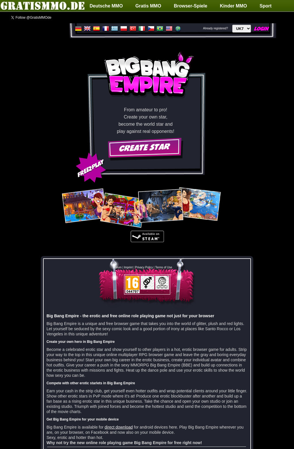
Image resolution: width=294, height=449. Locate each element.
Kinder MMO (233, 5)
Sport (266, 5)
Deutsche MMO (106, 5)
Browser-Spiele (190, 5)
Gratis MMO (148, 5)
